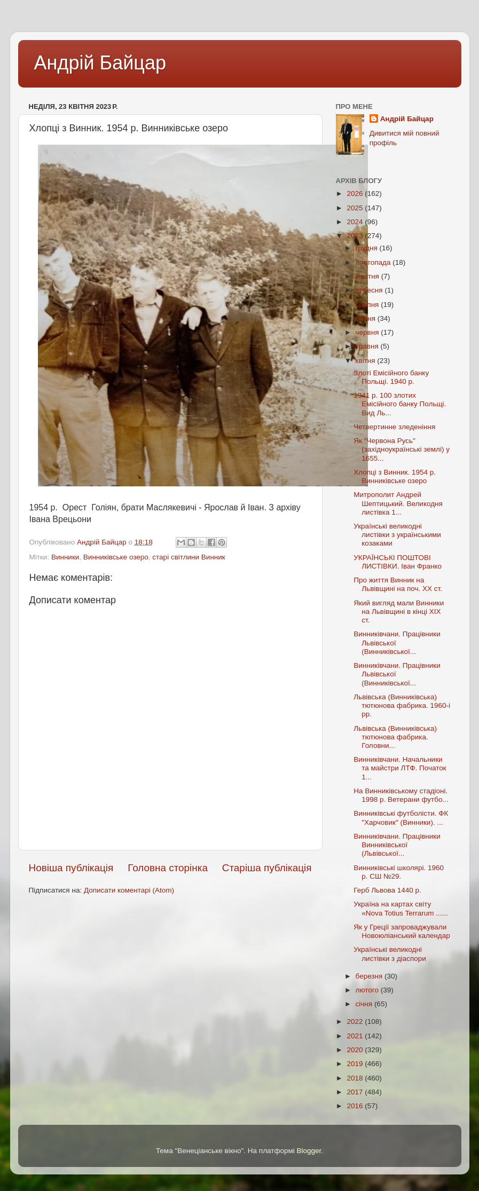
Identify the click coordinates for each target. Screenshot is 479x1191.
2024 (356, 222)
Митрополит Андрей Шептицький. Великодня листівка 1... (398, 503)
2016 (356, 1106)
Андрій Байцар (100, 63)
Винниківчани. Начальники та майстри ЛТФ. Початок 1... (400, 767)
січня (365, 1004)
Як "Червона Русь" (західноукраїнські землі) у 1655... (402, 449)
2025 (356, 208)
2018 (356, 1078)
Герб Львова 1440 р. (387, 890)
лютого (368, 990)
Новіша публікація (71, 867)
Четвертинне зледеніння (394, 427)
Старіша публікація (267, 867)
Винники (65, 557)
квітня (367, 361)
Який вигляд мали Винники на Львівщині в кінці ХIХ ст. (399, 611)
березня (370, 976)
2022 (356, 1022)
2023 (356, 236)
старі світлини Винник (188, 557)
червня (368, 332)
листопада (374, 262)
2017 (356, 1092)
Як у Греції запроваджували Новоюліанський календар (402, 931)
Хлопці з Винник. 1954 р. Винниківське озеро (395, 476)
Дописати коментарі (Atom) (129, 890)
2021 (356, 1036)
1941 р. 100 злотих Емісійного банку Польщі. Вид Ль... (400, 403)
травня (368, 346)
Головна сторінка (168, 867)
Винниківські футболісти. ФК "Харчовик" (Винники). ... (401, 817)
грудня (368, 248)
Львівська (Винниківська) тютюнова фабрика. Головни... (395, 737)
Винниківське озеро (115, 557)
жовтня (368, 276)
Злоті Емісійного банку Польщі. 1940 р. (391, 377)
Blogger (309, 1151)
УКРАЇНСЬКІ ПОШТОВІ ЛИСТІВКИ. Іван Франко (398, 562)
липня (367, 318)
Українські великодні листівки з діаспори (390, 953)
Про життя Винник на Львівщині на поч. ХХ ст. (398, 584)
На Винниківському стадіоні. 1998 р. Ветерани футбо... (401, 795)
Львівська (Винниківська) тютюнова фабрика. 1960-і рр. (402, 705)
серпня (368, 305)
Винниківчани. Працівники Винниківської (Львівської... (397, 844)
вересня (370, 290)
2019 (356, 1064)
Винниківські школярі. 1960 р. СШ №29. (399, 872)
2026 (356, 194)
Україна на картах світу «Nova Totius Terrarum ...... (401, 908)
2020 (356, 1050)
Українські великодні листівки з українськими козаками (397, 534)
